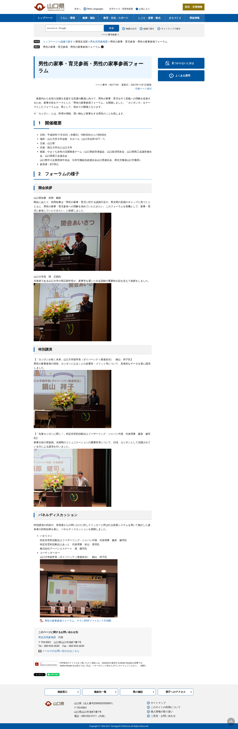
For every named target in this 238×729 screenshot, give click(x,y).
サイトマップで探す (171, 28)
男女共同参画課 (99, 41)
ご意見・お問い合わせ (163, 715)
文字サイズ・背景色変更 (121, 9)
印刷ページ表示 (143, 88)
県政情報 (194, 17)
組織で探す (148, 28)
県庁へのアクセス (176, 691)
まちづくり (175, 17)
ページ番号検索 (109, 34)
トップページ (45, 17)
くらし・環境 (67, 17)
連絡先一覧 (100, 691)
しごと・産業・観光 (149, 17)
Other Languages (95, 9)
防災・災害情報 (193, 6)
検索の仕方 (131, 28)
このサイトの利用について (166, 707)
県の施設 (138, 691)
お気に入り (144, 9)
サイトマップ (158, 702)
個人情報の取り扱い (162, 711)
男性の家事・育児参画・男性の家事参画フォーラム (71, 46)
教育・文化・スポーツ (115, 17)
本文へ (77, 9)
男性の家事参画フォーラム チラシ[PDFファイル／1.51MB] (78, 620)
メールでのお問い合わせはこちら (60, 650)
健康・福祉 (88, 17)
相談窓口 (62, 691)
